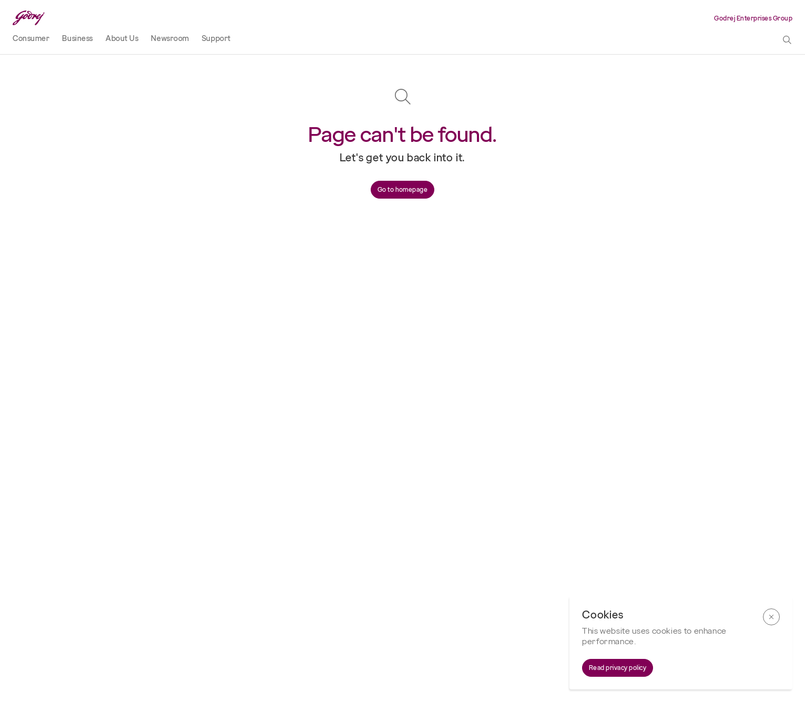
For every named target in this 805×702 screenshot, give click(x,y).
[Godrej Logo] (29, 18)
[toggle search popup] (787, 40)
